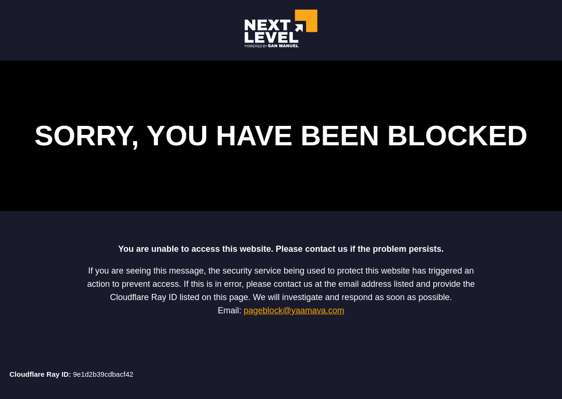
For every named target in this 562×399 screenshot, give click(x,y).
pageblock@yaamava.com (294, 310)
